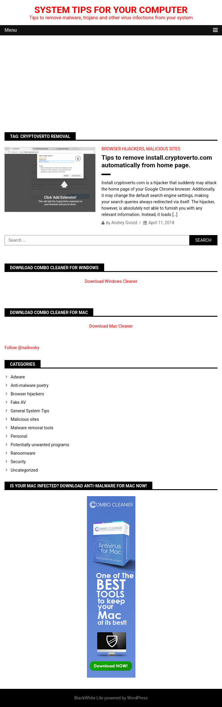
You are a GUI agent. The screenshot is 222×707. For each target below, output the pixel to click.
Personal (19, 436)
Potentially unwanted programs (40, 444)
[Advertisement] (111, 80)
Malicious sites (163, 148)
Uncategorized (24, 470)
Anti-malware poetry (29, 385)
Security (18, 461)
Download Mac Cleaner (111, 326)
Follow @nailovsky (22, 347)
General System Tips (30, 410)
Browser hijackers (122, 148)
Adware (18, 377)
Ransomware (23, 453)
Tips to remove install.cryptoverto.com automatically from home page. (156, 161)
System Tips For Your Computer (111, 10)
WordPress (137, 698)
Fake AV (18, 402)
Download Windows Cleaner (111, 281)
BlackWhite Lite (88, 698)
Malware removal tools (32, 427)
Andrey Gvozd (124, 222)
